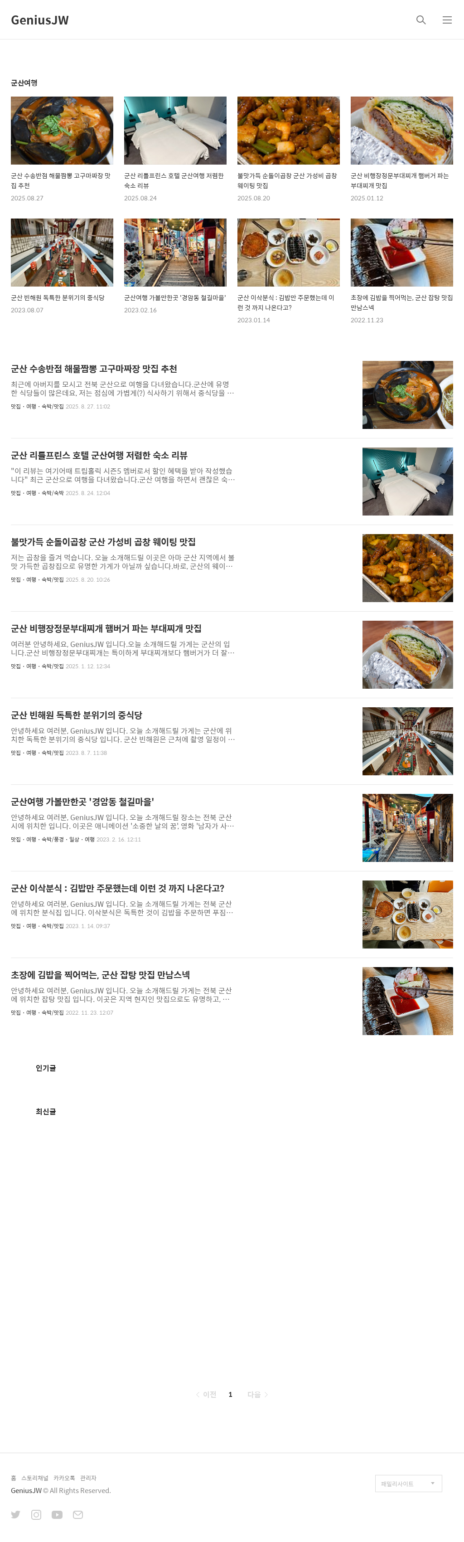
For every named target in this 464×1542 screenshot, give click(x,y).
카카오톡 (64, 1478)
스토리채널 (34, 1478)
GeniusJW (40, 19)
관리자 (88, 1478)
